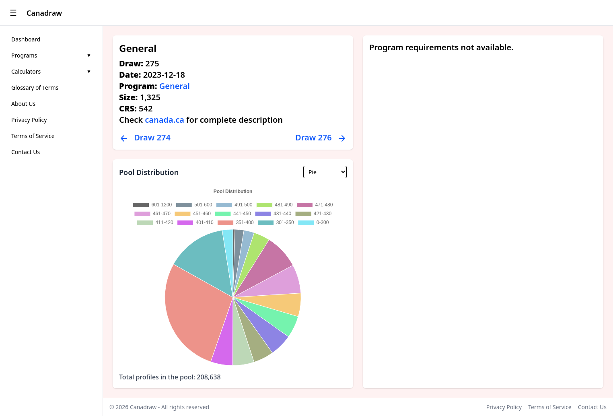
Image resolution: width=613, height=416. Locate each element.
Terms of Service (33, 136)
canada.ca (164, 119)
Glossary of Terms (34, 87)
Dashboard (25, 39)
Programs (51, 55)
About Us (23, 103)
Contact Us (25, 152)
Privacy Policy (29, 120)
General (174, 85)
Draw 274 (145, 137)
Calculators (51, 71)
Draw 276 (321, 137)
